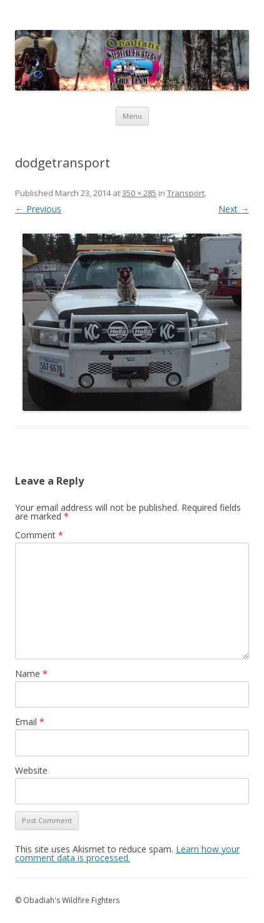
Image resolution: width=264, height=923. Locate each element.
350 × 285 (139, 193)
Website (31, 770)
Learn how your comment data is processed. (127, 853)
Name (31, 673)
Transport (186, 193)
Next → (233, 209)
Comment (39, 535)
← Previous (38, 209)
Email (29, 722)
